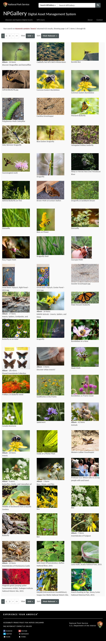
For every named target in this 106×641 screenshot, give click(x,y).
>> (17, 36)
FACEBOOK (7, 631)
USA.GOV (29, 626)
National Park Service (78, 623)
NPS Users (41, 20)
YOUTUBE (22, 631)
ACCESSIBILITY (8, 623)
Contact (100, 20)
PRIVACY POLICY (19, 623)
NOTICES (32, 623)
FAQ (4, 626)
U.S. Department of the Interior (82, 626)
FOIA (26, 623)
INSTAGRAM (23, 634)
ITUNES (22, 637)
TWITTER (7, 634)
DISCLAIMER (39, 623)
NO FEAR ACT (11, 626)
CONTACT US (20, 626)
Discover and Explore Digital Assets (19, 20)
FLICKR (6, 637)
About (90, 20)
